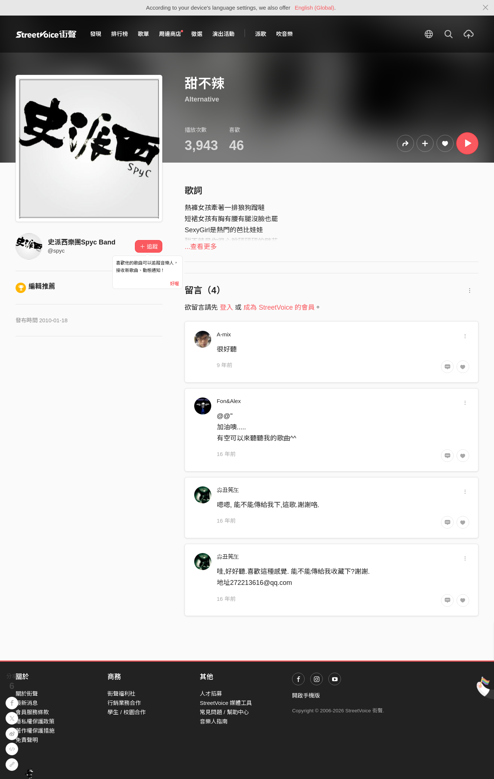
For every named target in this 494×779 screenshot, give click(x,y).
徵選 (196, 34)
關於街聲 (27, 693)
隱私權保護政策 (35, 721)
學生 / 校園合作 (126, 712)
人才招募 (211, 693)
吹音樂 (284, 34)
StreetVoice (46, 34)
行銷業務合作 (124, 703)
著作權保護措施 (35, 731)
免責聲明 (27, 740)
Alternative (202, 99)
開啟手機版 (306, 695)
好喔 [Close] (174, 283)
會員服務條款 (32, 712)
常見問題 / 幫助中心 (224, 712)
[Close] (485, 7)
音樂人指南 (214, 721)
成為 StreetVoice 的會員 (279, 307)
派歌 (260, 34)
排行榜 (119, 34)
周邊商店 (171, 33)
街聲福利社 (121, 693)
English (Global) (314, 7)
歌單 (143, 34)
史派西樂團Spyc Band (82, 242)
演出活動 (223, 34)
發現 (95, 34)
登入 (226, 307)
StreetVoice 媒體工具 (226, 703)
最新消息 (27, 703)
